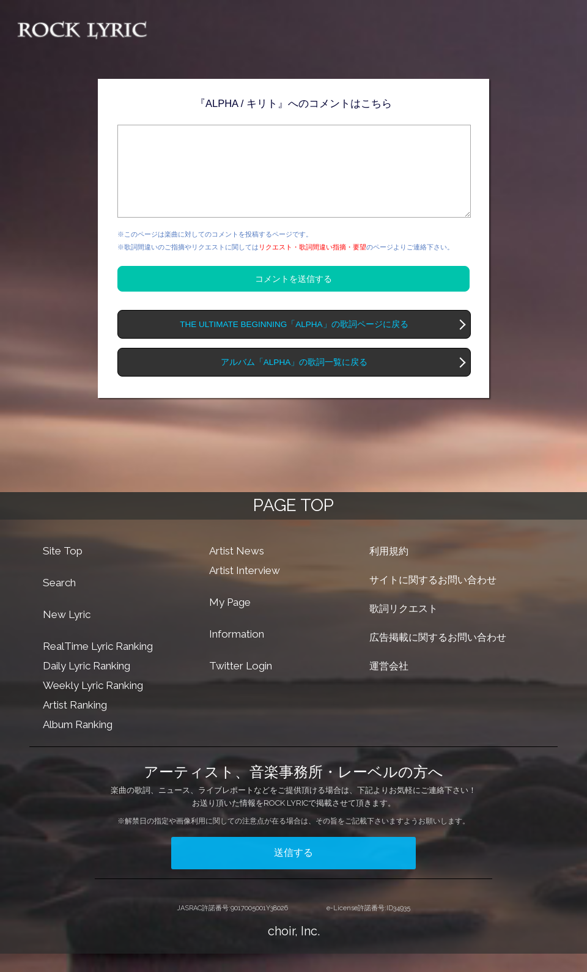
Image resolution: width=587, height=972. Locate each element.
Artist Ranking (75, 723)
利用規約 (388, 569)
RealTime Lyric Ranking (98, 664)
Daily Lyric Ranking (86, 684)
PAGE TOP (293, 524)
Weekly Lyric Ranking (93, 704)
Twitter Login (240, 684)
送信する (293, 871)
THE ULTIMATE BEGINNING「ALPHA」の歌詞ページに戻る (294, 342)
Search (59, 601)
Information (236, 652)
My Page (230, 620)
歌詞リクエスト (403, 627)
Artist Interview (244, 589)
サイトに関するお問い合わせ (433, 598)
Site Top (63, 569)
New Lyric (66, 633)
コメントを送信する (293, 297)
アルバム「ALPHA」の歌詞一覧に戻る (294, 380)
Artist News (236, 569)
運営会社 (388, 684)
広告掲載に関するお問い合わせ (437, 655)
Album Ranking (78, 743)
